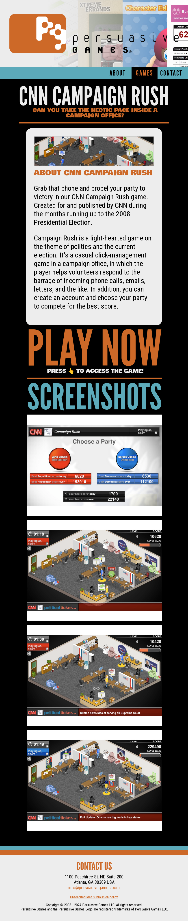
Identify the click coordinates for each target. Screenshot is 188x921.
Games (144, 74)
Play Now (94, 352)
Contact (171, 74)
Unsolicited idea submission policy (94, 897)
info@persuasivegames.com (94, 887)
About (118, 74)
